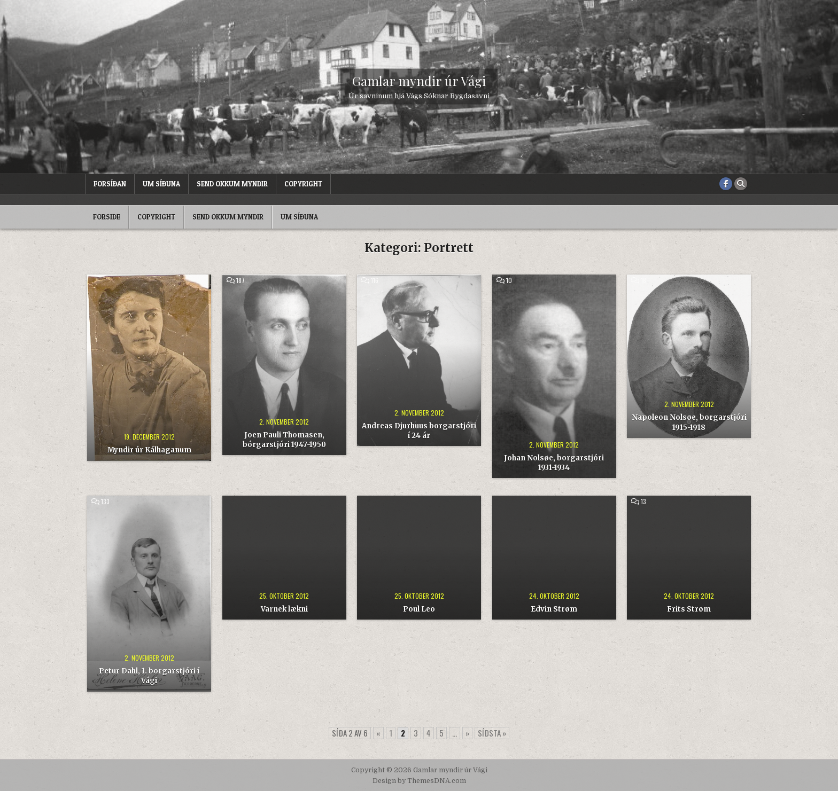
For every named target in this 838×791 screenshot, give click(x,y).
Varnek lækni (284, 609)
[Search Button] (740, 183)
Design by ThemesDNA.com (419, 781)
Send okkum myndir (232, 183)
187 (240, 280)
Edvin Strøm (554, 609)
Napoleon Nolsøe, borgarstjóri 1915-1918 (689, 422)
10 (509, 280)
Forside (106, 217)
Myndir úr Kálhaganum (149, 450)
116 (374, 280)
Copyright (303, 183)
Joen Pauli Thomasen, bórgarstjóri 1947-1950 (284, 439)
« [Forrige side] (378, 733)
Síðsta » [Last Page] (492, 733)
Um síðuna (161, 183)
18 (643, 280)
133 (105, 501)
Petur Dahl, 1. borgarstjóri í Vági (149, 676)
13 (643, 501)
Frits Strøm (689, 609)
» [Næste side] (467, 733)
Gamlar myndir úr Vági (419, 80)
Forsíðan (110, 183)
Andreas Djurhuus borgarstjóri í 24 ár (419, 430)
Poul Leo (419, 609)
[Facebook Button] (725, 183)
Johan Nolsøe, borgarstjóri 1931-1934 (554, 462)
